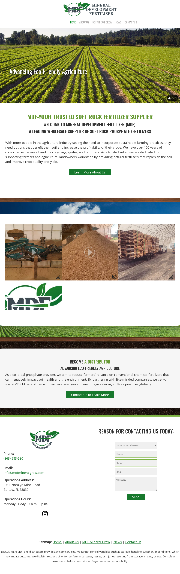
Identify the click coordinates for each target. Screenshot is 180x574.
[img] (146, 252)
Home (57, 542)
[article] (33, 252)
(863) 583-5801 (14, 458)
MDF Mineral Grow (96, 542)
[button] (33, 252)
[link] (171, 277)
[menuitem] (72, 22)
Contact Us (133, 542)
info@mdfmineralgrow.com (24, 473)
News (117, 542)
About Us (72, 542)
